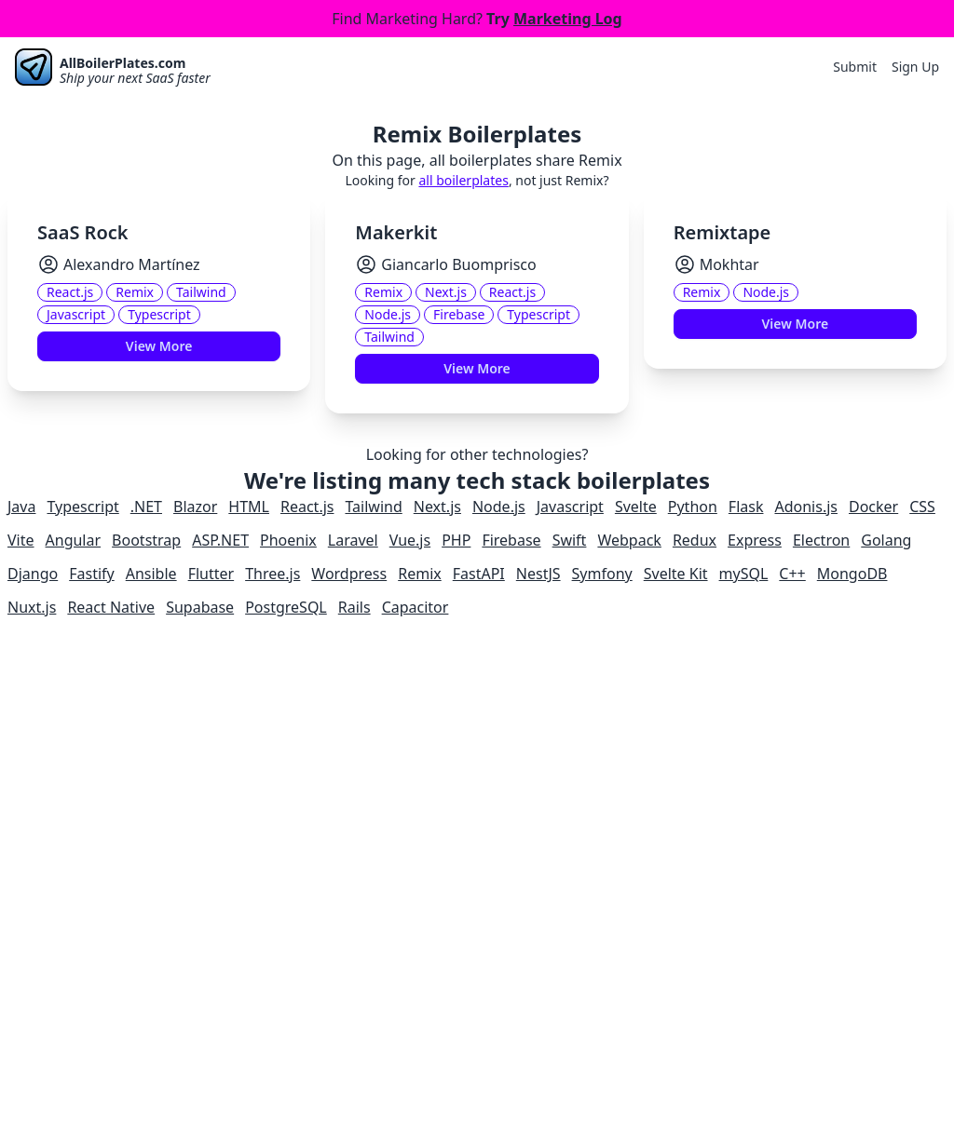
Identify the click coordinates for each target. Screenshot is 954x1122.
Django (32, 573)
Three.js (272, 573)
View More (159, 346)
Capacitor (415, 607)
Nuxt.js (31, 607)
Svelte (636, 506)
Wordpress (349, 573)
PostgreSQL (286, 607)
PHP (456, 540)
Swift (569, 540)
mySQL (744, 573)
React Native (111, 607)
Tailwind (373, 506)
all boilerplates (463, 180)
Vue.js (409, 540)
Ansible (151, 573)
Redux (694, 540)
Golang (886, 540)
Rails (354, 607)
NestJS (538, 573)
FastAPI (479, 573)
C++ (792, 573)
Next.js (437, 506)
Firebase (511, 540)
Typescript (82, 506)
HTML (248, 506)
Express (755, 540)
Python (692, 506)
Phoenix (288, 540)
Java (21, 506)
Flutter (211, 573)
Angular (74, 540)
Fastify (92, 573)
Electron (821, 540)
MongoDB (852, 573)
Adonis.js (806, 506)
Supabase (200, 607)
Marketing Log (567, 18)
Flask (746, 506)
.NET (146, 506)
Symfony (602, 573)
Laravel (353, 540)
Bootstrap (146, 540)
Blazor (195, 506)
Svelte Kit (676, 573)
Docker (873, 506)
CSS (922, 506)
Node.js (498, 506)
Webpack (629, 540)
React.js (307, 506)
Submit (855, 66)
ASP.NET (220, 540)
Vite (20, 540)
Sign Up (915, 66)
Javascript (570, 506)
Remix (420, 573)
